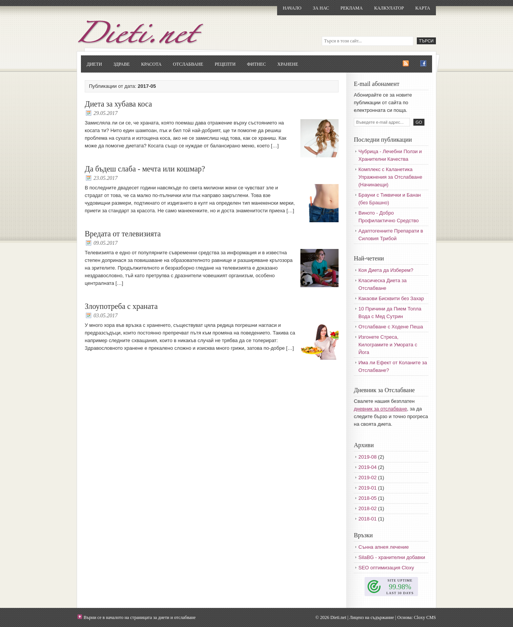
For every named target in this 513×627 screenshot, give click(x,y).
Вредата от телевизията (123, 233)
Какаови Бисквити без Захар (391, 298)
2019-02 (367, 477)
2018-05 (367, 498)
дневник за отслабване (380, 409)
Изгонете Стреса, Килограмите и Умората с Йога (387, 344)
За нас (321, 8)
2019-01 (367, 488)
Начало (292, 8)
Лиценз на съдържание (371, 617)
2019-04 (367, 467)
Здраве (121, 64)
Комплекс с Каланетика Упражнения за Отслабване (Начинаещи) (390, 176)
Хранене (287, 64)
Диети (94, 64)
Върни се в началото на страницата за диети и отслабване (140, 617)
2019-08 (367, 457)
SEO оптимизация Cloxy (386, 567)
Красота (151, 64)
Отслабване (188, 64)
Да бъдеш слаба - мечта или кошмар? (145, 169)
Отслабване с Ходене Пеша (390, 327)
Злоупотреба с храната (121, 306)
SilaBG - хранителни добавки (391, 557)
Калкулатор (389, 8)
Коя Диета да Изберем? (385, 270)
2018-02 (367, 508)
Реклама (351, 8)
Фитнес (256, 64)
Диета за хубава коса (118, 104)
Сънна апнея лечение (383, 547)
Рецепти (225, 64)
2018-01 (367, 519)
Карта (422, 8)
